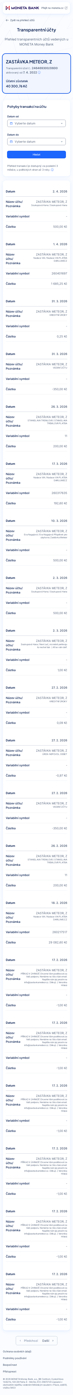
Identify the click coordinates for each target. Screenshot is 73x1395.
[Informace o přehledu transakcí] (52, 169)
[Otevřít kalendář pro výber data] (62, 123)
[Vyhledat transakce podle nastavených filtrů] (36, 154)
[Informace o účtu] (39, 72)
